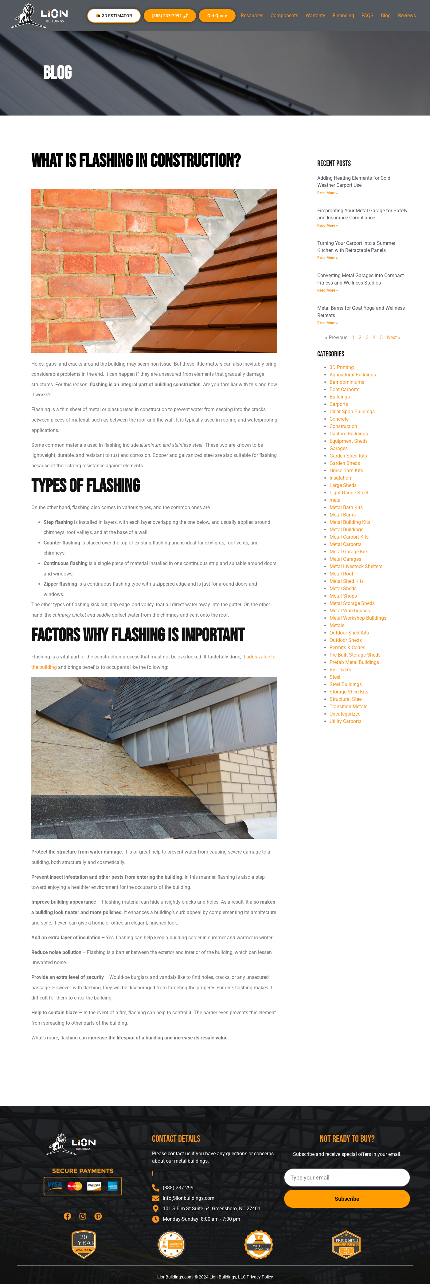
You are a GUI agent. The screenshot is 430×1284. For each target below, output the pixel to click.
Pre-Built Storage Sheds (355, 655)
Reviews (407, 15)
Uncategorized (345, 714)
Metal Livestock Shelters (356, 566)
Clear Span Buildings (352, 411)
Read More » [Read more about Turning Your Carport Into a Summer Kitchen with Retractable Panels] (327, 258)
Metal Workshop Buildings (358, 618)
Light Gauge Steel (349, 493)
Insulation (340, 478)
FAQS (367, 15)
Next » (394, 337)
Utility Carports (346, 721)
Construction (343, 426)
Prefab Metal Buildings (354, 662)
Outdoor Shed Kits (349, 633)
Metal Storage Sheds (352, 603)
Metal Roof (342, 574)
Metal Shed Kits (347, 581)
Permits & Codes (347, 647)
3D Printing (342, 367)
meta (335, 500)
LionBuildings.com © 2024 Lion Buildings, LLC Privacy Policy (215, 1276)
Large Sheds (343, 485)
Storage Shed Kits (349, 692)
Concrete (339, 419)
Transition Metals (348, 706)
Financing (343, 15)
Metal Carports (346, 544)
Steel (335, 677)
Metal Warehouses (350, 611)
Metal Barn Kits (346, 507)
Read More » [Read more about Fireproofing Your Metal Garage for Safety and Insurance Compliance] (327, 225)
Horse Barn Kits (346, 470)
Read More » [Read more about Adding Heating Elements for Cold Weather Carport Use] (327, 193)
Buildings (340, 397)
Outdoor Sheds (346, 640)
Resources (252, 15)
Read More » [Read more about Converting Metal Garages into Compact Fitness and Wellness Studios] (327, 290)
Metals (337, 625)
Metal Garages (345, 559)
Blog (386, 15)
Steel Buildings (346, 684)
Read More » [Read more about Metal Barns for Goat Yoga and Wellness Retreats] (327, 323)
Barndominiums (347, 382)
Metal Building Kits (350, 522)
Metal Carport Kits (349, 537)
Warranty (315, 15)
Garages (339, 448)
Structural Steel (346, 699)
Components (284, 15)
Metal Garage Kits (349, 552)
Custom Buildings (349, 434)
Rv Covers (340, 670)
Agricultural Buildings (353, 375)
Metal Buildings (346, 529)
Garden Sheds (345, 463)
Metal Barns (343, 515)
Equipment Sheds (349, 441)
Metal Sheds (343, 588)
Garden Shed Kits (348, 456)
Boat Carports (344, 389)
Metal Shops (343, 596)
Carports (339, 404)
